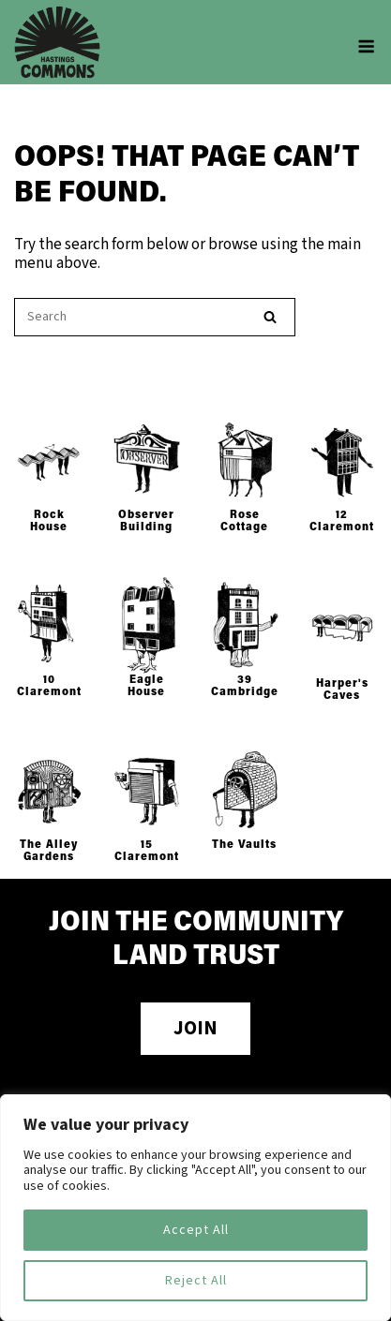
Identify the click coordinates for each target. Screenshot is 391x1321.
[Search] (270, 317)
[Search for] (154, 317)
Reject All (196, 1280)
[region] (195, 1207)
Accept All (196, 1230)
